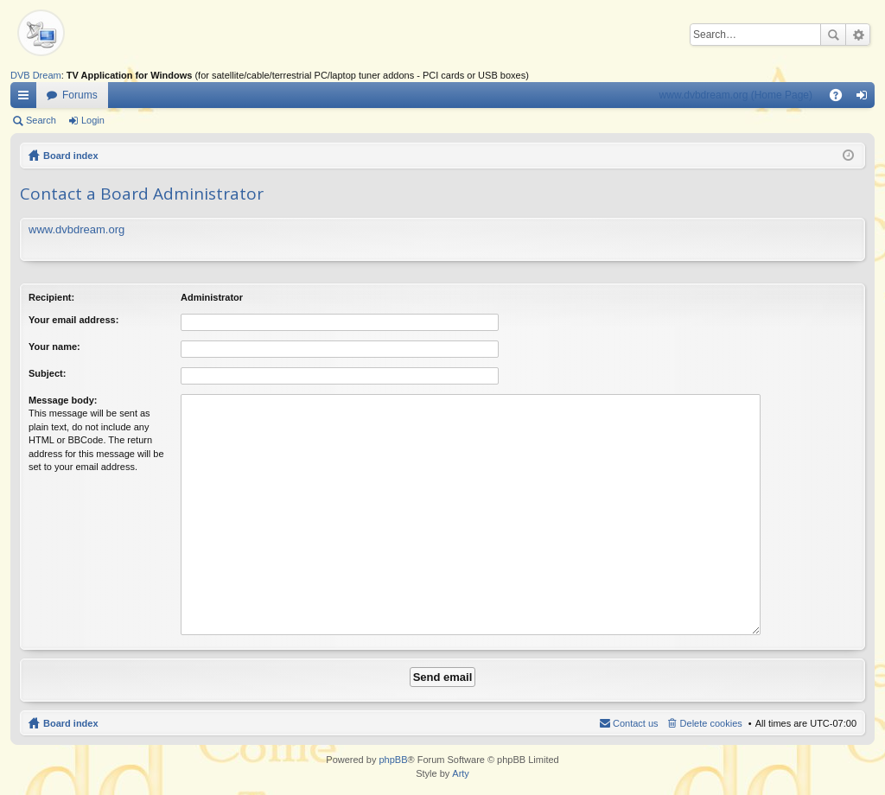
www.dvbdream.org (76, 229)
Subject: (47, 373)
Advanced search (857, 34)
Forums (80, 95)
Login (93, 120)
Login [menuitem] (865, 98)
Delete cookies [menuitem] (711, 723)
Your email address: (73, 320)
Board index (71, 155)
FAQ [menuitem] (841, 98)
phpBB (393, 759)
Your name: (54, 346)
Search (833, 34)
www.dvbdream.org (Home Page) (735, 95)
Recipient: (51, 297)
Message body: (63, 400)
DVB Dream (35, 75)
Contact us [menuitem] (636, 723)
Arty (460, 773)
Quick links (26, 98)
